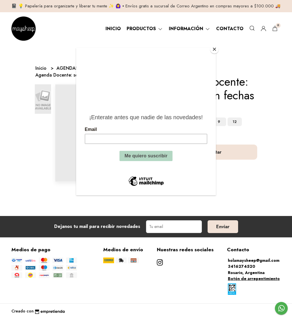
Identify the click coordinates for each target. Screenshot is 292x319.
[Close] (214, 49)
